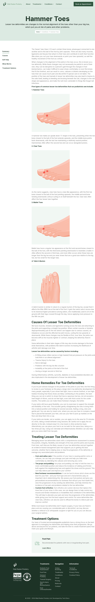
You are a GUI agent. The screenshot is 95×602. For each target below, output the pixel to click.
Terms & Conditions (73, 568)
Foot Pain (43, 572)
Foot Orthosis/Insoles (45, 588)
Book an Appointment (83, 4)
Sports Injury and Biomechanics (45, 583)
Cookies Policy (74, 575)
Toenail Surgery (45, 579)
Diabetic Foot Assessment (44, 568)
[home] (13, 4)
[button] (37, 4)
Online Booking (58, 568)
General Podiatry (43, 576)
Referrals (58, 583)
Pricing (57, 581)
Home (38, 32)
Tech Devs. (66, 598)
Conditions (45, 32)
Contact (57, 586)
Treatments (59, 572)
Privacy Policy (74, 572)
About (57, 578)
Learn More (46, 548)
